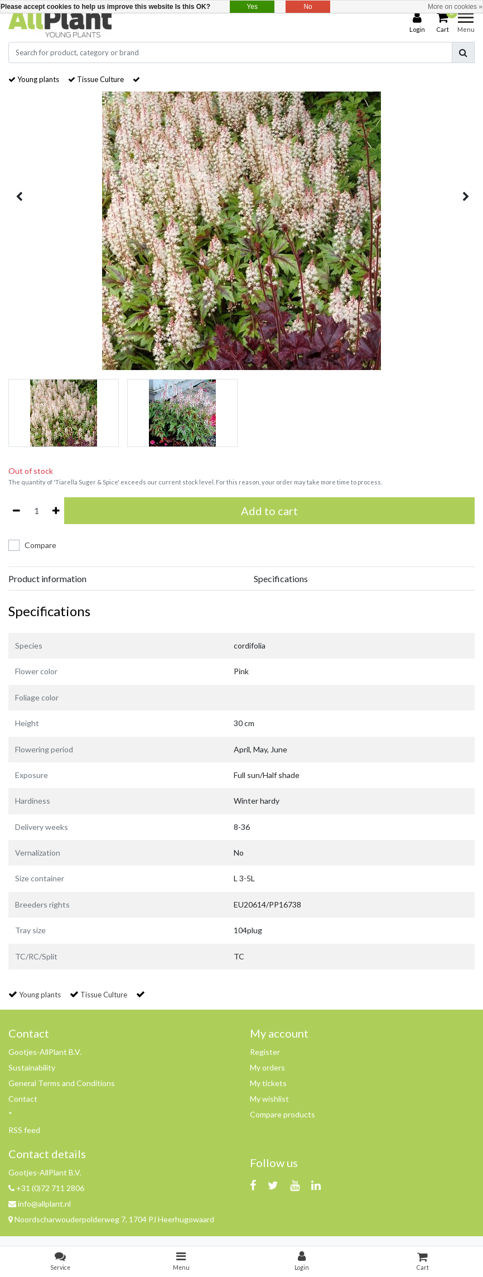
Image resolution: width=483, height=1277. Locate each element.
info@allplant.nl (39, 1203)
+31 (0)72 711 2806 (46, 1188)
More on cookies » (455, 7)
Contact (22, 1098)
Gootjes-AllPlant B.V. (44, 1052)
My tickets (268, 1083)
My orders (267, 1067)
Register (265, 1052)
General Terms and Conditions (61, 1083)
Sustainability (31, 1067)
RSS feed (24, 1130)
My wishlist (269, 1098)
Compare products (282, 1114)
